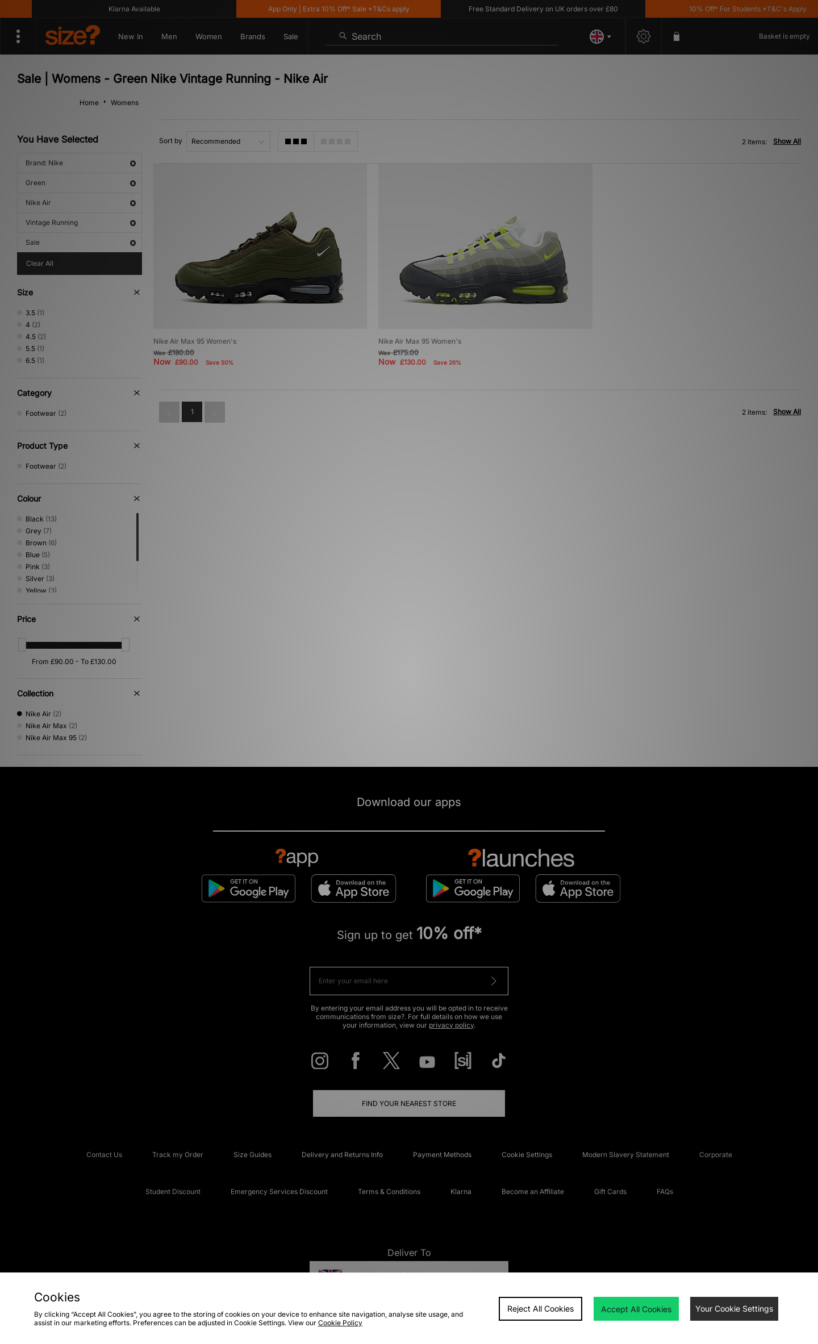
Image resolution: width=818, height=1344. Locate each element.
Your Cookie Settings (734, 1308)
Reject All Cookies (540, 1308)
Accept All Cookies (636, 1309)
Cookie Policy (340, 1322)
